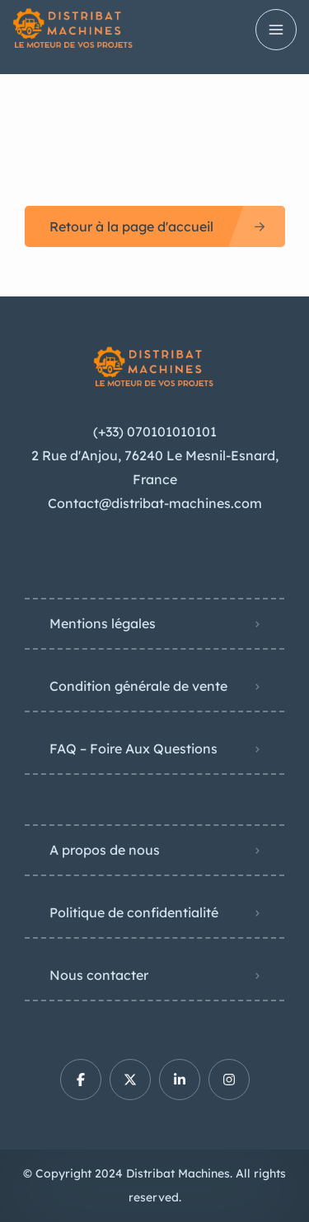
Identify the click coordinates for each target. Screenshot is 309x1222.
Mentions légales (102, 623)
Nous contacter (98, 975)
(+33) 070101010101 (155, 431)
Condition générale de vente (138, 686)
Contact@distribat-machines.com (155, 503)
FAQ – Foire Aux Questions (133, 748)
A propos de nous (104, 850)
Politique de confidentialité (133, 912)
